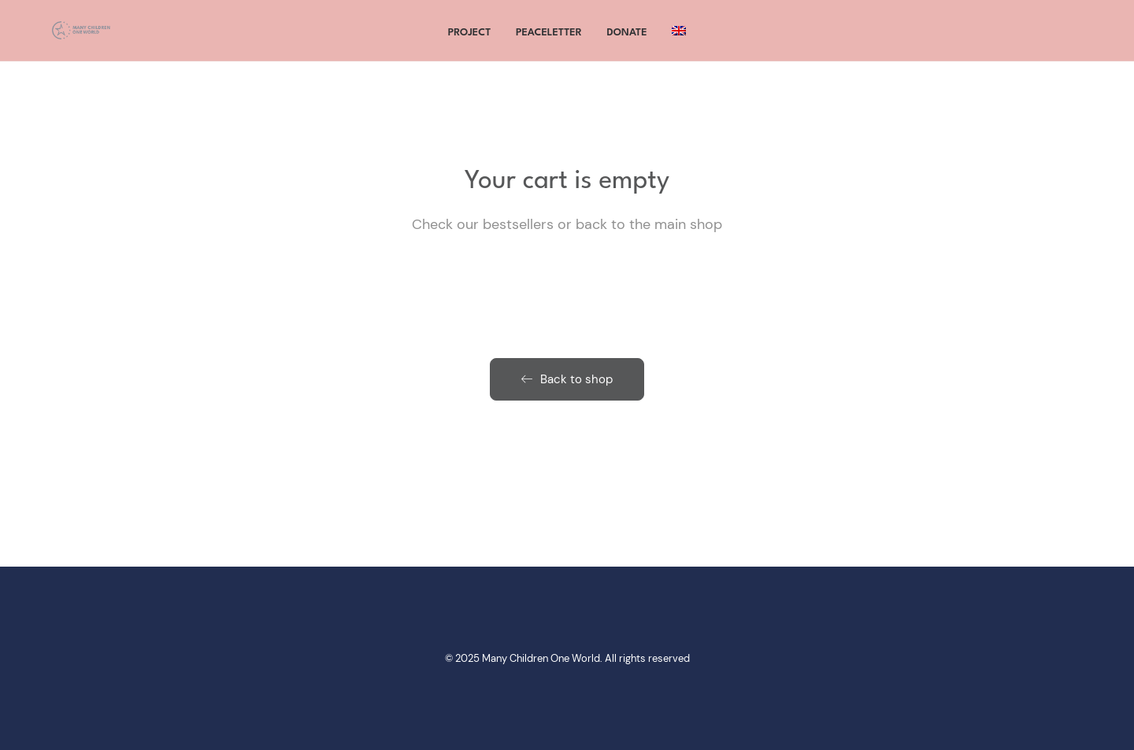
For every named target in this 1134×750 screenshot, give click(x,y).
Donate (627, 39)
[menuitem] (679, 37)
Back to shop (567, 379)
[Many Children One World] (78, 37)
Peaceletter (549, 39)
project (469, 39)
